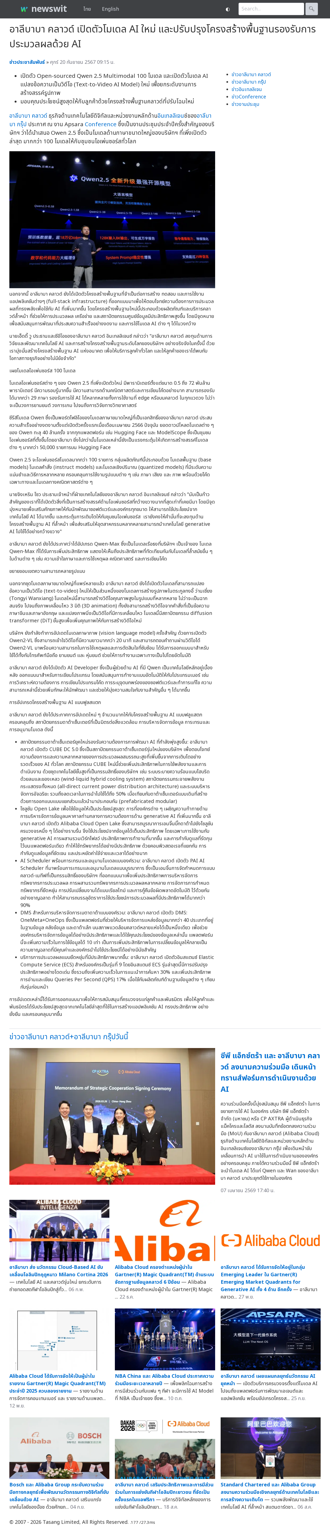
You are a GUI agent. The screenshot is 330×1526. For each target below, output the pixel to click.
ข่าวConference (249, 97)
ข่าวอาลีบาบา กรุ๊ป (249, 82)
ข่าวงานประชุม (245, 104)
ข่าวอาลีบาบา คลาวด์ (251, 74)
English (110, 9)
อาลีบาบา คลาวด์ (28, 116)
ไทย (87, 9)
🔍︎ (312, 9)
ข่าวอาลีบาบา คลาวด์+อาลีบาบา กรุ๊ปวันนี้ (68, 1037)
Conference (101, 124)
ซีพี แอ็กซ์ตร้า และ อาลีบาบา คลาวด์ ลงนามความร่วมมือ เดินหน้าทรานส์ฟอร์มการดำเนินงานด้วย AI (270, 1072)
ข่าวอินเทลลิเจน (247, 89)
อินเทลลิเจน (171, 116)
